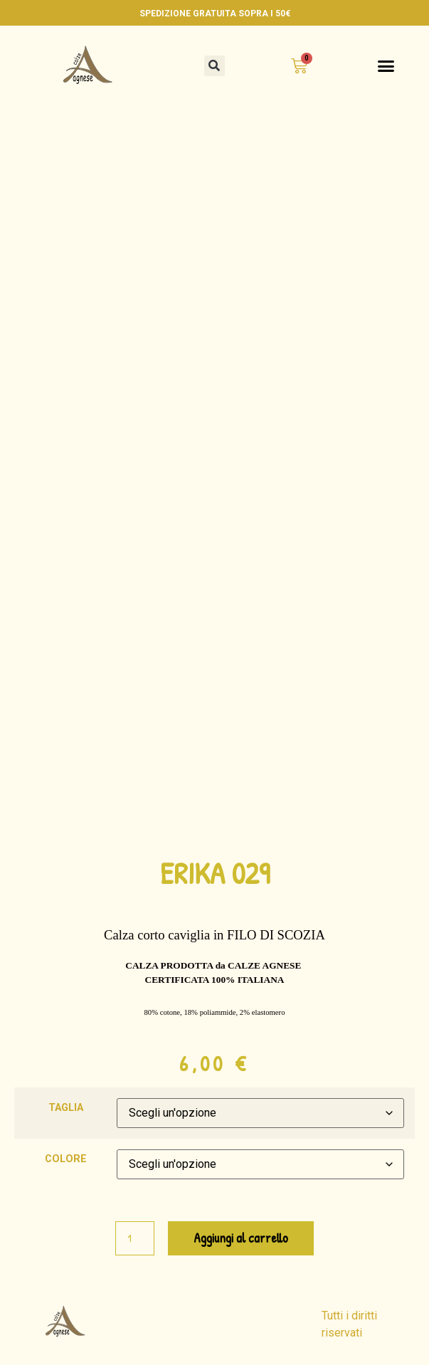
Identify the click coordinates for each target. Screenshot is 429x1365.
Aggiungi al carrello (241, 1238)
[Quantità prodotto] (134, 1238)
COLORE (66, 1159)
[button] (214, 66)
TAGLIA (65, 1108)
